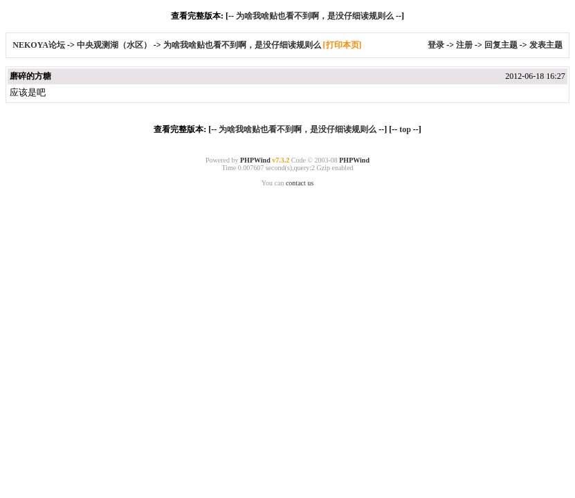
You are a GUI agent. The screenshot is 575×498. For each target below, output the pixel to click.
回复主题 (501, 45)
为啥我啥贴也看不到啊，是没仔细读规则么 (315, 16)
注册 (464, 45)
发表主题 (546, 45)
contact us (299, 183)
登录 (436, 45)
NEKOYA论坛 (39, 45)
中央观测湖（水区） (114, 45)
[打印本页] (342, 45)
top (405, 129)
